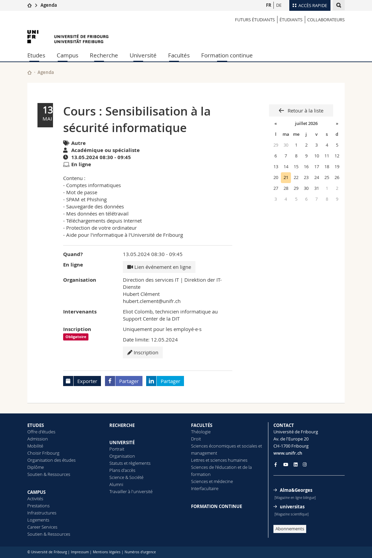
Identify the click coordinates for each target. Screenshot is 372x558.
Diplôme (35, 467)
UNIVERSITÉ (122, 442)
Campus (67, 55)
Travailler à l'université (131, 491)
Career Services (42, 527)
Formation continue (227, 55)
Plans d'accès (122, 470)
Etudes (36, 55)
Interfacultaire (204, 488)
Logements (38, 520)
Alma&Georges (296, 490)
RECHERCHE (122, 425)
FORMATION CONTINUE (216, 506)
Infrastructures (41, 513)
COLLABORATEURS (326, 20)
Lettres (198, 460)
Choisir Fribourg (43, 453)
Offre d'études (41, 432)
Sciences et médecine (212, 481)
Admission (37, 439)
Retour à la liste (304, 110)
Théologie (201, 432)
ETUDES (35, 425)
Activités (35, 499)
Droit (196, 439)
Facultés (179, 55)
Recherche (104, 55)
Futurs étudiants (255, 20)
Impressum (80, 552)
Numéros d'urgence (140, 552)
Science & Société (126, 477)
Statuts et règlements (130, 463)
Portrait (116, 449)
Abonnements (289, 529)
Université (143, 55)
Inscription (142, 352)
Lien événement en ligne (159, 266)
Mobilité (35, 446)
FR (268, 5)
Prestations (38, 506)
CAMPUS (36, 492)
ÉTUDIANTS (291, 20)
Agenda (49, 5)
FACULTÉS (201, 425)
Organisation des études (51, 460)
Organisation (122, 456)
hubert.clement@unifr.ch (152, 301)
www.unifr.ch (287, 453)
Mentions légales (107, 552)
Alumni (116, 484)
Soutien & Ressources (48, 474)
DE (279, 5)
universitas (292, 507)
